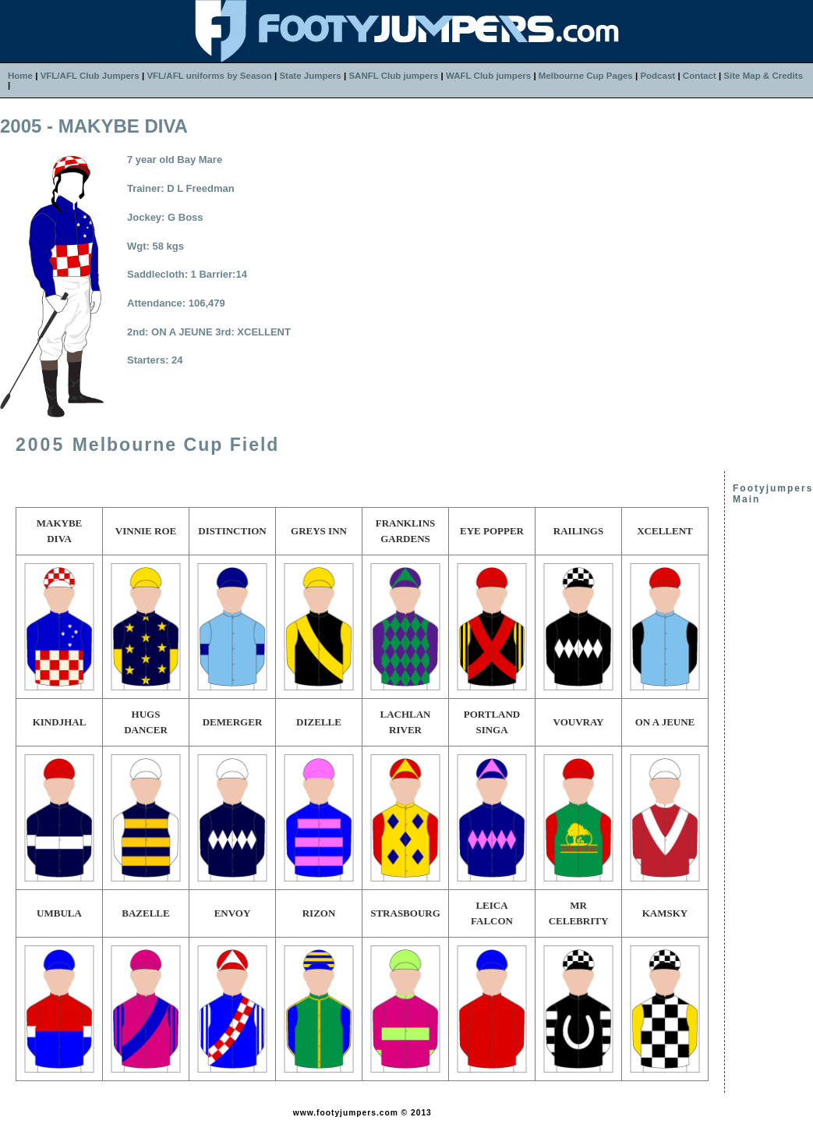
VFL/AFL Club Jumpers (90, 75)
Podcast (657, 75)
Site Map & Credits (763, 75)
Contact (699, 75)
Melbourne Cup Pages (586, 75)
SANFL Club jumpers (393, 75)
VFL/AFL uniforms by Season (209, 75)
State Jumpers (310, 75)
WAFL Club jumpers (488, 75)
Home (20, 75)
